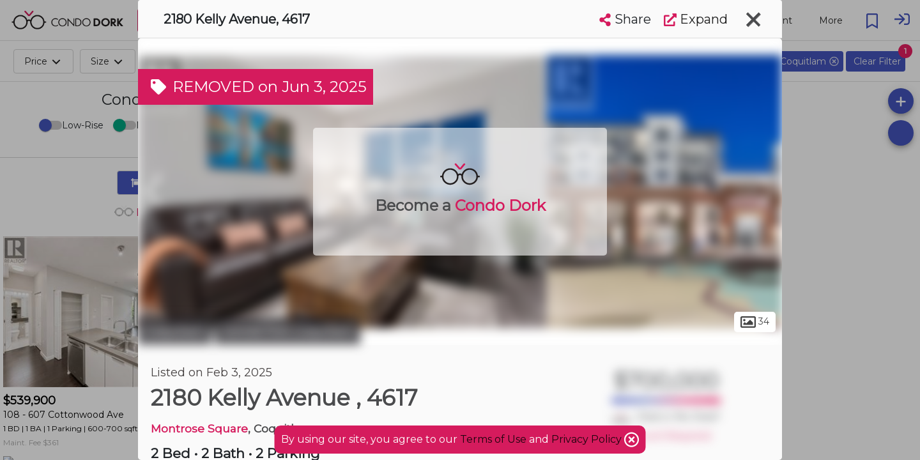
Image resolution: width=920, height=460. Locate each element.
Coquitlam (174, 331)
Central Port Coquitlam (287, 331)
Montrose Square (199, 428)
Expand (696, 19)
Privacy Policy (587, 439)
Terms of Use (493, 439)
